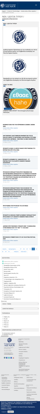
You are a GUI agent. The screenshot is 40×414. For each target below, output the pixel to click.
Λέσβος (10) (6, 317)
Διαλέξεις (16, 379)
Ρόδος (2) (6, 324)
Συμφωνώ (4, 411)
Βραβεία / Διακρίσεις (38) (10, 283)
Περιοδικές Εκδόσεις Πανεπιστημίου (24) (13, 287)
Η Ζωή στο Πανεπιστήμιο (13, 11)
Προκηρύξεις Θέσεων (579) (10, 267)
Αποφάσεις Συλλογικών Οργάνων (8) (13, 291)
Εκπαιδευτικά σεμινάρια (19, 384)
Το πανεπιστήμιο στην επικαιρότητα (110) (14, 279)
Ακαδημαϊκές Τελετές (18, 377)
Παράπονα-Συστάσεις (31, 392)
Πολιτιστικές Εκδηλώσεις (19, 388)
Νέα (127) (6, 275)
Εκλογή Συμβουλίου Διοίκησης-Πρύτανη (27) (14, 285)
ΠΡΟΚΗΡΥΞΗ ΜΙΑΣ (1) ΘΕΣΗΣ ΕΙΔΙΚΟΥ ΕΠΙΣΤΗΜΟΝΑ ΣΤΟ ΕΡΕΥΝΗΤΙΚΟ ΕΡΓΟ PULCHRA (19, 149)
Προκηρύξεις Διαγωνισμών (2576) (12, 265)
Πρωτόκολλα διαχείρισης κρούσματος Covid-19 (24, 370)
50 (30, 249)
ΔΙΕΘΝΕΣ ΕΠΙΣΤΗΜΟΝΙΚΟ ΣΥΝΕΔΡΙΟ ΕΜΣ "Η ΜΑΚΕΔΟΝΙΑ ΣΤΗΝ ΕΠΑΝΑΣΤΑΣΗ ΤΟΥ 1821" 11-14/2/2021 (19, 227)
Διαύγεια (21, 353)
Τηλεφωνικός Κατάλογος (32, 387)
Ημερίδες (16, 386)
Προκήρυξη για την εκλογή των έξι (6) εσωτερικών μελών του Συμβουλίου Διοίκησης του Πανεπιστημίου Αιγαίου (20, 79)
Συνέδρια (16, 390)
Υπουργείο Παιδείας (23, 351)
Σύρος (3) (6, 322)
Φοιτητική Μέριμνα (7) (9, 293)
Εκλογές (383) (7, 271)
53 (2, 251)
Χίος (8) (5, 318)
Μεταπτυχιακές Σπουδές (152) (11, 273)
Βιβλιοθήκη (21, 341)
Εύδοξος (20, 355)
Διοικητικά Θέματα (6, 385)
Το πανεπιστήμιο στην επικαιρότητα (31, 380)
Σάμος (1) (6, 326)
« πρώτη (4, 249)
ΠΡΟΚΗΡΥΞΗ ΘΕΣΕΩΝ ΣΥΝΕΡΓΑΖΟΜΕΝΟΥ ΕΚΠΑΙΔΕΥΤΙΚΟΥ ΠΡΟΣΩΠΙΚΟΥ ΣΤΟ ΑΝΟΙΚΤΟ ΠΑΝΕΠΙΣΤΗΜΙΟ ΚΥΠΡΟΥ (19, 216)
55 (9, 251)
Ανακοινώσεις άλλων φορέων (28, 11)
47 (20, 249)
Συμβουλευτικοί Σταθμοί (24, 347)
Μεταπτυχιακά (5, 387)
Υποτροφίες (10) (8, 289)
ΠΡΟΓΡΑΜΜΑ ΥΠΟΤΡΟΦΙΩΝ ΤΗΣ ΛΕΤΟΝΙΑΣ (15, 206)
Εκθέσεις (16, 381)
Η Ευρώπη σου (22, 360)
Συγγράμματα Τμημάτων (24, 358)
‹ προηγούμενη (12, 249)
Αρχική (4, 11)
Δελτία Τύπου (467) (8, 269)
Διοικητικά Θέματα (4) (9, 297)
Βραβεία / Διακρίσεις (6, 383)
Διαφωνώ (10, 411)
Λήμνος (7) (6, 320)
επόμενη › (16, 251)
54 (5, 251)
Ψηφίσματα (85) (7, 281)
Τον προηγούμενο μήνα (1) (8, 333)
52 (36, 249)
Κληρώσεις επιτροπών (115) (10, 277)
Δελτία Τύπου (30, 377)
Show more (4, 301)
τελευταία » (24, 251)
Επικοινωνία (29, 390)
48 (24, 249)
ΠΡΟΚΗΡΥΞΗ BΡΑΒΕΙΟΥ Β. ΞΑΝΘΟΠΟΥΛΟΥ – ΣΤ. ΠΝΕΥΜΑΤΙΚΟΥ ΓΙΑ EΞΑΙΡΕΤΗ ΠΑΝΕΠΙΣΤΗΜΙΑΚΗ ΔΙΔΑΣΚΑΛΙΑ (16, 161)
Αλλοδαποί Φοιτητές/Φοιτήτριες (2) (12, 299)
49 (27, 249)
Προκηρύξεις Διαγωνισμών (4, 378)
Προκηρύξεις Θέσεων (6, 381)
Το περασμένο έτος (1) (7, 334)
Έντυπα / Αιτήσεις (22, 349)
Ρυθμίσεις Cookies (6, 408)
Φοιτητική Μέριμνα (6, 389)
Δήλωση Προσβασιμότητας (30, 398)
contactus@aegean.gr (9, 354)
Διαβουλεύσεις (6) (8, 295)
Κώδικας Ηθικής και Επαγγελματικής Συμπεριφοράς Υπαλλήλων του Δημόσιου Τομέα (24, 365)
